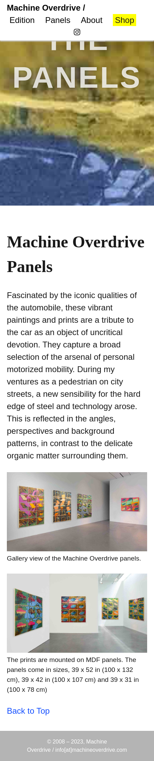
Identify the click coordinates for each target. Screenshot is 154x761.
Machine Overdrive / (46, 7)
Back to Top (28, 710)
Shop (124, 20)
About (92, 20)
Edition (22, 20)
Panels (57, 20)
